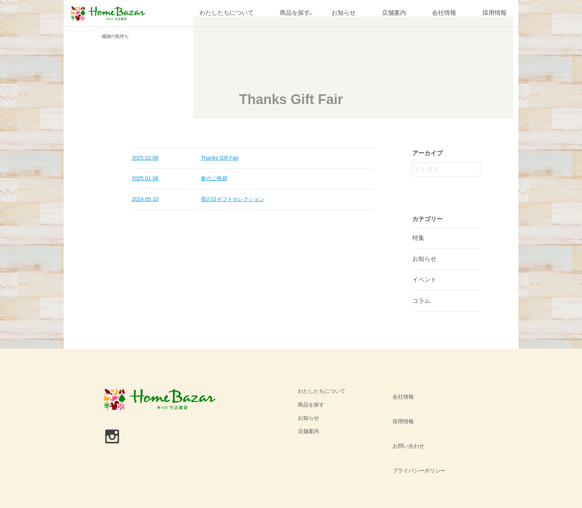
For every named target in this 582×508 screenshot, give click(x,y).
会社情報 (444, 13)
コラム (421, 301)
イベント (424, 279)
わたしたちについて (222, 13)
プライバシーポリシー (415, 431)
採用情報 (494, 13)
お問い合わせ (405, 418)
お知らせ (344, 13)
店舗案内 (394, 13)
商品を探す (290, 13)
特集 (418, 238)
